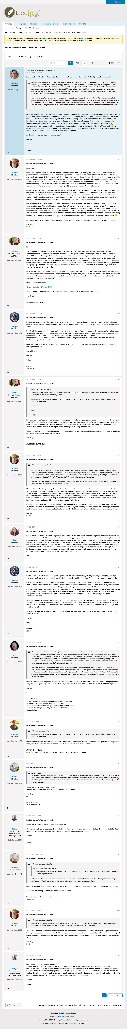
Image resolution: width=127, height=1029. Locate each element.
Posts (10, 56)
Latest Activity (24, 56)
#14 (118, 910)
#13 (119, 854)
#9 (119, 642)
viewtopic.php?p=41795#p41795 (39, 287)
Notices (33, 24)
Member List (34, 28)
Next (118, 995)
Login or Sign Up (116, 2)
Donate (82, 24)
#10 (118, 721)
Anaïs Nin (30, 899)
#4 (119, 313)
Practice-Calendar (49, 24)
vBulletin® (63, 1016)
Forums (8, 24)
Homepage (21, 24)
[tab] (10, 56)
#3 (119, 238)
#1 (119, 70)
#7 (119, 527)
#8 (119, 567)
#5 (119, 380)
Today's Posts (21, 28)
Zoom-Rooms (69, 24)
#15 (118, 955)
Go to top (117, 1005)
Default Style (14, 1005)
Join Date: (11, 90)
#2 (119, 159)
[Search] (61, 63)
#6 (119, 455)
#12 (119, 816)
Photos (40, 56)
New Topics (9, 28)
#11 (119, 763)
